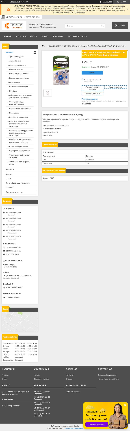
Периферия (14, 113)
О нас (45, 37)
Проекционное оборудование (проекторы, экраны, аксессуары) (21, 133)
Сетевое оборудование (18, 146)
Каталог (20, 37)
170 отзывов (107, 2)
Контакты (58, 37)
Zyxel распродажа (16, 57)
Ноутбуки (13, 91)
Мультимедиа (14, 82)
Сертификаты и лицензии (18, 183)
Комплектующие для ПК (19, 74)
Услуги (33, 37)
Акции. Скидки (15, 61)
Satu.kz (76, 426)
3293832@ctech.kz (13, 251)
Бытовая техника (16, 70)
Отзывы (9, 187)
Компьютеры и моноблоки (108, 379)
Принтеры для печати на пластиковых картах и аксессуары (19, 123)
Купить (92, 73)
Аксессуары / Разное (17, 65)
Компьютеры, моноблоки (19, 78)
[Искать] (102, 26)
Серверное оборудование (19, 151)
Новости (10, 169)
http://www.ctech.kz (13, 247)
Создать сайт (15, 2)
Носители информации (18, 87)
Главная (7, 37)
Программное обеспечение (20, 109)
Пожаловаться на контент (73, 428)
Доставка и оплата (77, 37)
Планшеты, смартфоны (18, 117)
